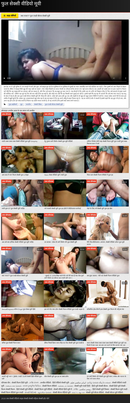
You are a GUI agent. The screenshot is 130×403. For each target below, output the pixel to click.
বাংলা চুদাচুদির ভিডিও (32, 386)
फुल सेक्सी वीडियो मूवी (21, 4)
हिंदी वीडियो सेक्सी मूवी (60, 382)
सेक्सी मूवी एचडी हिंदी (82, 386)
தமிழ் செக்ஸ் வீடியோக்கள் (99, 382)
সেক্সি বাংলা (34, 382)
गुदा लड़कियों (13, 104)
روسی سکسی (85, 389)
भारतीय (28, 104)
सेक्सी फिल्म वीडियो (49, 386)
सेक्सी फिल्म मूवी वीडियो (44, 389)
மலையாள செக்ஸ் (14, 386)
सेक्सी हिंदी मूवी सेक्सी (117, 386)
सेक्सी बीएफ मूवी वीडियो (114, 392)
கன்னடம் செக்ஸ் (65, 386)
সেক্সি (76, 389)
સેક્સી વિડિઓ (31, 392)
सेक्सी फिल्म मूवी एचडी (119, 389)
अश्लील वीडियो (45, 382)
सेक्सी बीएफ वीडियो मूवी (61, 392)
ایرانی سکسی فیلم (78, 382)
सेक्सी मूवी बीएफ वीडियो (95, 392)
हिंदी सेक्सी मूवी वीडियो (24, 389)
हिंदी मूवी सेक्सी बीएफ (100, 386)
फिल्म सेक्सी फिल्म (8, 389)
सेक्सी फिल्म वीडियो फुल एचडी (12, 392)
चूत (21, 104)
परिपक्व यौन (6, 382)
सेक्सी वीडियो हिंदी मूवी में (63, 389)
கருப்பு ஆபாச (78, 392)
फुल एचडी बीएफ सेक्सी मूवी (54, 104)
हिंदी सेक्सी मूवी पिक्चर (101, 389)
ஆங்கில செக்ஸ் (45, 392)
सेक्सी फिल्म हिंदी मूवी (20, 382)
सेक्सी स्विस (38, 104)
